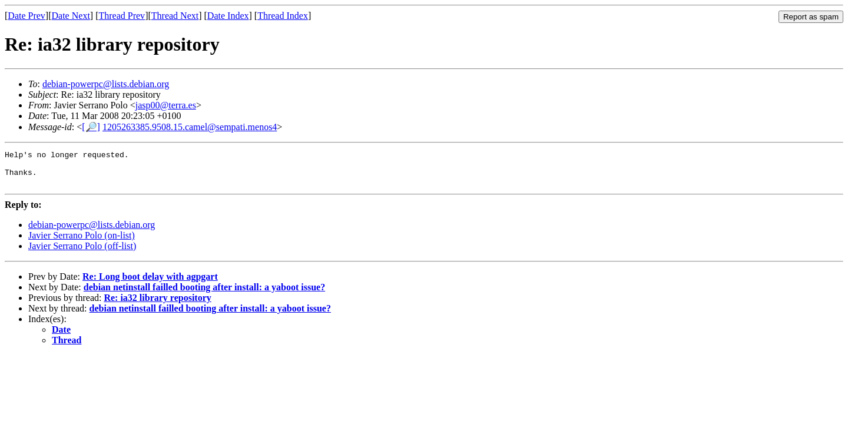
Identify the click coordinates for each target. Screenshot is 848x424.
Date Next (71, 16)
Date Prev (26, 16)
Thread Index (282, 16)
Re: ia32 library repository (157, 305)
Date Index (228, 16)
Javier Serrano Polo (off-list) (82, 253)
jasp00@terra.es (165, 105)
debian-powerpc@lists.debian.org (105, 84)
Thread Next (174, 16)
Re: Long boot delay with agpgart (150, 284)
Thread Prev (121, 16)
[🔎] (91, 127)
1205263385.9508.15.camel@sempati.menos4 (189, 127)
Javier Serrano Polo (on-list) (81, 242)
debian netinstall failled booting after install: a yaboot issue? (204, 294)
